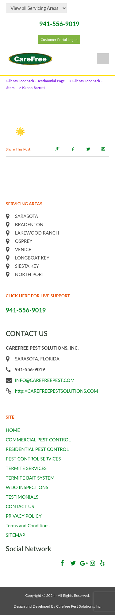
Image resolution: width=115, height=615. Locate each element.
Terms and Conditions (28, 525)
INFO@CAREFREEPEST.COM (45, 380)
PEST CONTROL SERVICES (33, 458)
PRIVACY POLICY (24, 516)
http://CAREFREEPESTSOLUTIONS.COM (56, 391)
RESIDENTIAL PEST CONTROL (37, 449)
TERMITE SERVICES (26, 468)
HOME (13, 430)
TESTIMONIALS (22, 497)
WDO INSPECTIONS (27, 487)
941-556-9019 (59, 23)
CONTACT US (20, 506)
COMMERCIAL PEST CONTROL (38, 439)
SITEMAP (15, 535)
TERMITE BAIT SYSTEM (30, 477)
